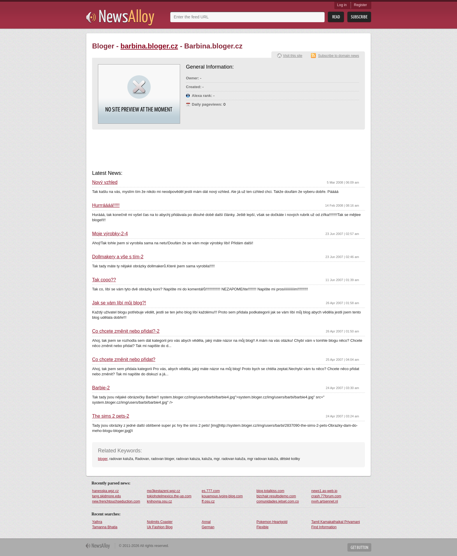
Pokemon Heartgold (271, 522)
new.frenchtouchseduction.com (116, 501)
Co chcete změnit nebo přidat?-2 (125, 331)
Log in (342, 5)
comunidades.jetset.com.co (277, 501)
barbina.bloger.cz (149, 46)
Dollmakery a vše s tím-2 (117, 257)
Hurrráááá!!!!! (105, 205)
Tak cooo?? (104, 280)
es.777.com (211, 491)
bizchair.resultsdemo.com (276, 496)
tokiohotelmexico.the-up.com (169, 496)
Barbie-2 (101, 388)
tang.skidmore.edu (106, 496)
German (208, 527)
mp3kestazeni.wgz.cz (163, 491)
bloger (103, 459)
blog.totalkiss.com (270, 491)
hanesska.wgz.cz (105, 491)
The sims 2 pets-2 (110, 416)
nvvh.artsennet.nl (324, 501)
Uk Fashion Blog (160, 527)
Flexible (262, 527)
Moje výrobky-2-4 (110, 233)
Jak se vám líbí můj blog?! (119, 303)
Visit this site (292, 56)
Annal (206, 522)
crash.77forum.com (326, 496)
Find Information (324, 527)
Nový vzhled (104, 182)
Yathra (97, 522)
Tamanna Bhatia (104, 527)
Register (360, 5)
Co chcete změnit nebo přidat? (123, 359)
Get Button (359, 547)
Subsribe (359, 17)
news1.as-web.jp (324, 491)
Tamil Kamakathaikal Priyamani (335, 522)
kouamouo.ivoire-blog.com (222, 496)
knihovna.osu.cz (159, 501)
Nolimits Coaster (160, 522)
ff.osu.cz (208, 501)
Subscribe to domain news (338, 56)
